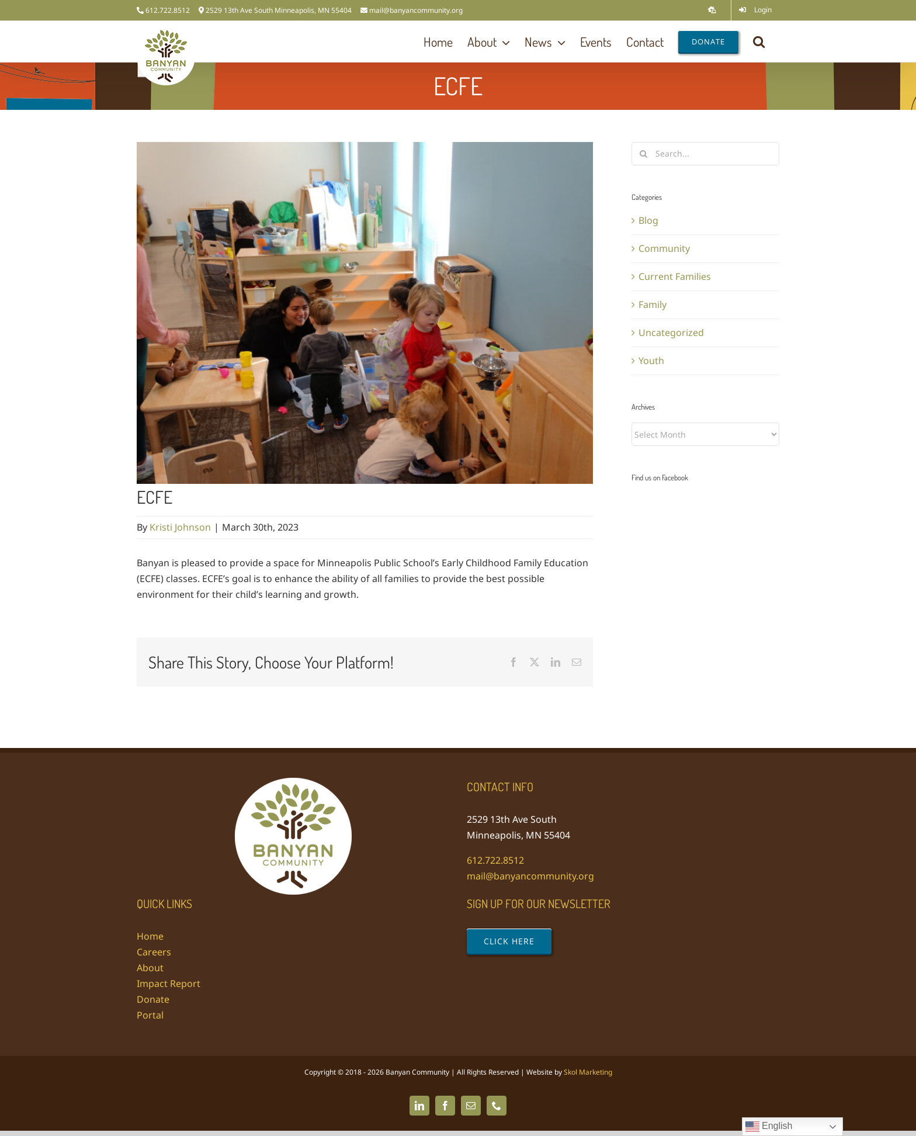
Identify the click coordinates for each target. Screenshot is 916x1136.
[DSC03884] (365, 313)
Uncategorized (671, 332)
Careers (154, 951)
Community (664, 248)
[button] (759, 41)
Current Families (675, 276)
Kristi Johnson (180, 527)
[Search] (643, 153)
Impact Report (168, 983)
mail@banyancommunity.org (416, 10)
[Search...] (705, 153)
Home (150, 936)
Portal (150, 1015)
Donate (153, 999)
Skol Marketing (588, 1072)
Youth (651, 360)
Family (653, 304)
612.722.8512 (495, 860)
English (769, 1127)
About (150, 967)
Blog (648, 220)
